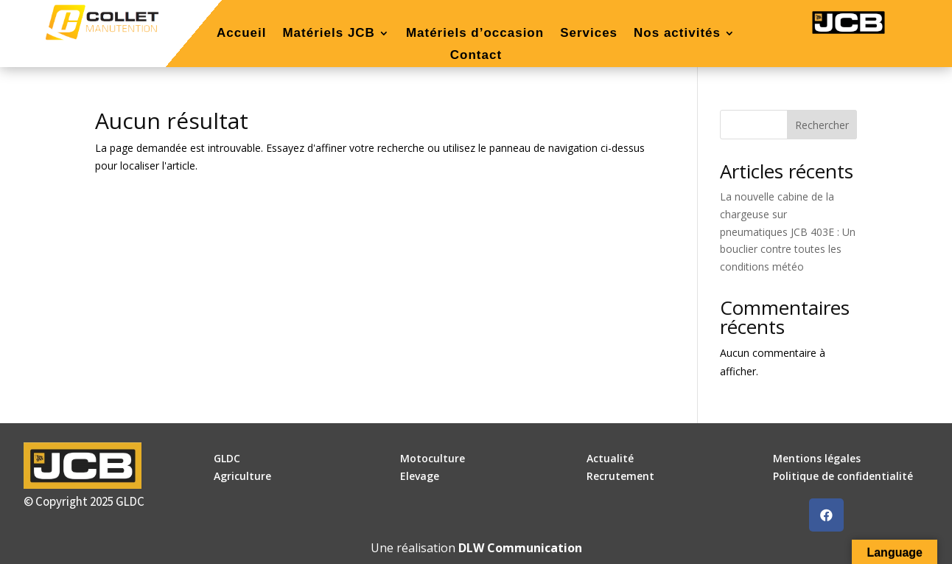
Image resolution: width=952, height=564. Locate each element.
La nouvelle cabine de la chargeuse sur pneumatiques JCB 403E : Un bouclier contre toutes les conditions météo (787, 231)
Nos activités (677, 34)
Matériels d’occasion (475, 34)
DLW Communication (520, 548)
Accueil (241, 34)
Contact (476, 56)
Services (588, 34)
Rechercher (822, 125)
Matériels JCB (328, 34)
